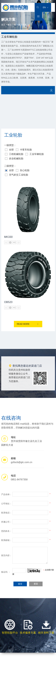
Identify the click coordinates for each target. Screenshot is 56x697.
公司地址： (6, 503)
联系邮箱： (6, 540)
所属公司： (6, 522)
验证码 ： (6, 572)
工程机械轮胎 (14, 154)
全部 (9, 149)
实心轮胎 (22, 170)
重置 (36, 584)
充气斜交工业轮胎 (16, 175)
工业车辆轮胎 (34, 154)
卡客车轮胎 (24, 149)
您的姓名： (6, 531)
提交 (20, 584)
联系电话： (6, 513)
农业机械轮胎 (14, 158)
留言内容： (6, 555)
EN (45, 7)
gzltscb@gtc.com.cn (21, 462)
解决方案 (12, 24)
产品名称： (6, 494)
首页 (3, 24)
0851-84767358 (19, 479)
